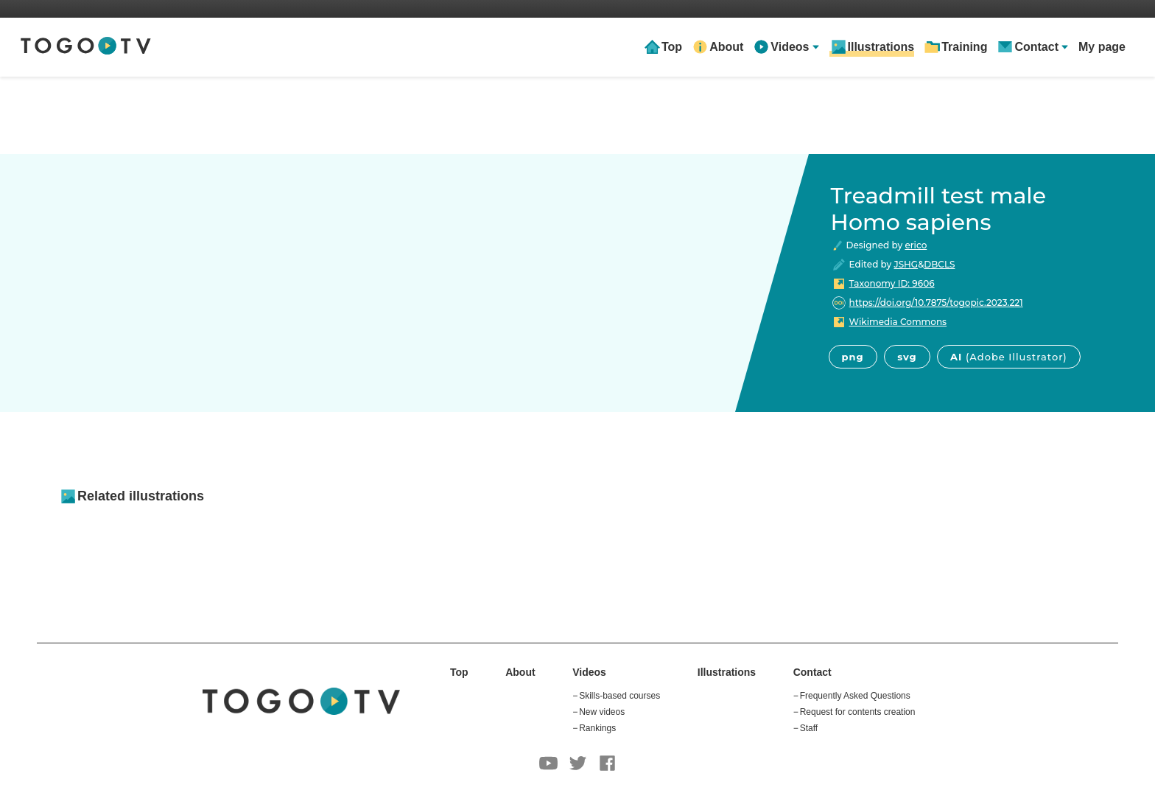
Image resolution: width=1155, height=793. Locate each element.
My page (1102, 47)
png (853, 357)
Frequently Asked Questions (855, 696)
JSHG (906, 264)
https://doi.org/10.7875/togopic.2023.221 (936, 302)
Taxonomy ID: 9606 (892, 283)
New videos (602, 712)
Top (671, 47)
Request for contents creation (858, 712)
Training (964, 47)
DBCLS (939, 264)
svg (906, 357)
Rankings (597, 728)
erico (916, 245)
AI (1008, 357)
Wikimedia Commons (898, 321)
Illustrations (881, 47)
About (726, 47)
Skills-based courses (619, 696)
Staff (809, 728)
